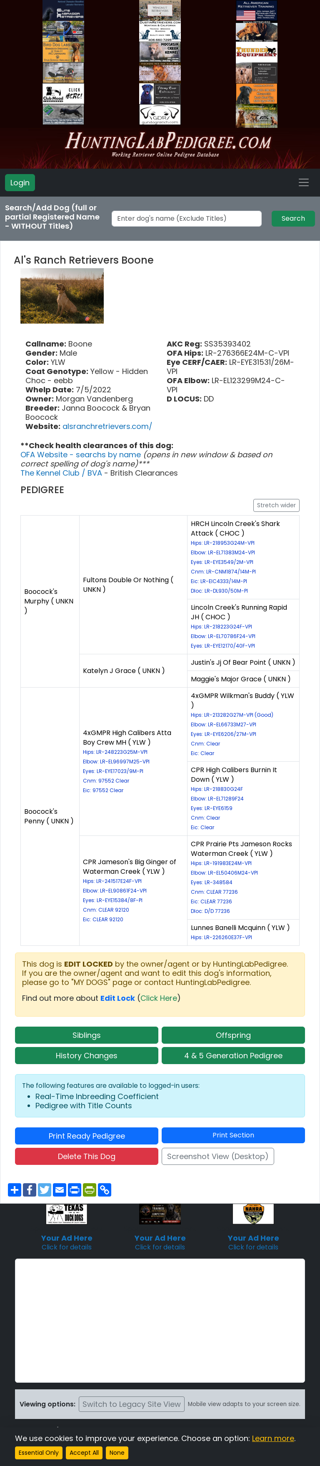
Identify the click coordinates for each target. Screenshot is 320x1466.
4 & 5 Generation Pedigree (233, 1055)
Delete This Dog (86, 1156)
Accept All (84, 1453)
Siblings (86, 1035)
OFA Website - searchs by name (81, 454)
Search (293, 218)
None (117, 1453)
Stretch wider (276, 505)
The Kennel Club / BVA (62, 473)
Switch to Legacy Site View (131, 1404)
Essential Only (39, 1453)
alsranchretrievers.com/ (107, 426)
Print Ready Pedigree (87, 1136)
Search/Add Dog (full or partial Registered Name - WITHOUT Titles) (52, 217)
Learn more (273, 1438)
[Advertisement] (160, 1320)
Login (20, 182)
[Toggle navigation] (303, 182)
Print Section (233, 1135)
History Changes (87, 1055)
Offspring (233, 1035)
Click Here (158, 998)
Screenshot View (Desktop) (218, 1156)
